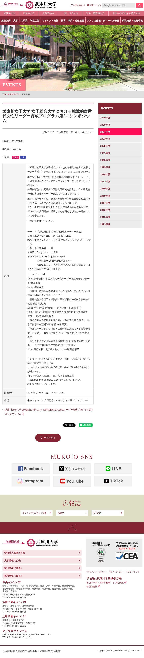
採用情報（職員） (13, 575)
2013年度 (105, 210)
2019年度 (105, 167)
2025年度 (105, 124)
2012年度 (105, 217)
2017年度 (105, 181)
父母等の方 (48, 13)
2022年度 (105, 146)
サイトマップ (133, 572)
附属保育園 (92, 586)
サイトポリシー (117, 572)
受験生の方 (9, 13)
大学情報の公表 (12, 560)
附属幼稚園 (118, 582)
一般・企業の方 (70, 13)
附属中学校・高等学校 (97, 582)
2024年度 (105, 132)
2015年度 (105, 195)
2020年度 (105, 160)
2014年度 (105, 203)
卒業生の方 (29, 13)
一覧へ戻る (50, 437)
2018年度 (105, 174)
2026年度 (105, 117)
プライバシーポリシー (97, 572)
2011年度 (105, 224)
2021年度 (105, 153)
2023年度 (105, 138)
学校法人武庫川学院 (14, 552)
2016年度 (105, 188)
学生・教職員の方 (95, 13)
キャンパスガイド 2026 (34, 513)
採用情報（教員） (13, 568)
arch (97, 513)
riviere (61, 513)
